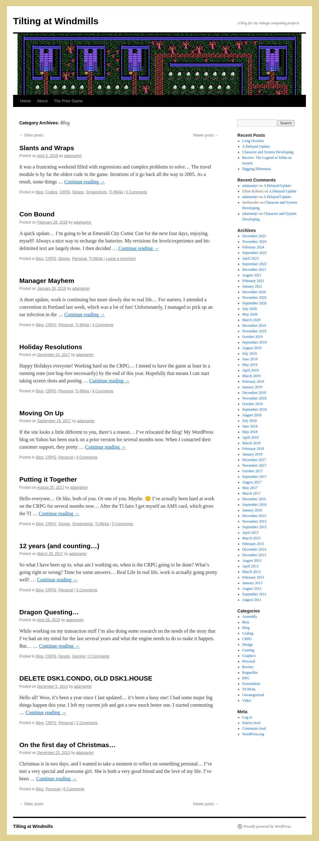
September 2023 (254, 253)
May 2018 (250, 432)
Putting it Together (48, 479)
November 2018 (254, 398)
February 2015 (253, 544)
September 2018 (254, 409)
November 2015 (254, 521)
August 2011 (251, 600)
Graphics (249, 656)
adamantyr (73, 156)
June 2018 (250, 426)
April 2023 (250, 258)
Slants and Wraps (46, 147)
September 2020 (254, 303)
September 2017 (254, 476)
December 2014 (254, 549)
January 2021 (252, 286)
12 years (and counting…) (59, 545)
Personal (79, 258)
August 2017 (252, 482)
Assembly (249, 616)
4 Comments (102, 391)
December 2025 (254, 236)
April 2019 (250, 370)
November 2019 (254, 331)
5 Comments (122, 524)
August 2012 (252, 588)
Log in (247, 717)
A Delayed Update (256, 146)
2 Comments (98, 656)
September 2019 (254, 342)
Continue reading (84, 181)
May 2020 (250, 314)
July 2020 (249, 309)
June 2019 (250, 359)
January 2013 (252, 583)
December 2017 (254, 460)
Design (78, 192)
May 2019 (250, 365)
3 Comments (136, 192)
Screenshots (96, 192)
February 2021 (253, 281)
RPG (246, 678)
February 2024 (253, 247)
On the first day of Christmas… (67, 744)
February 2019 (253, 381)
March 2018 (251, 443)
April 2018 (250, 437)
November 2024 (254, 241)
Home (25, 101)
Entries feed (251, 723)
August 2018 (252, 415)
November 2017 (254, 465)
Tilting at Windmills (55, 21)
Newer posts (206, 135)
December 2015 (254, 516)
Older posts (31, 135)
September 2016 (254, 504)
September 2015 (254, 527)
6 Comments (73, 789)
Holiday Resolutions (50, 346)
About (42, 101)
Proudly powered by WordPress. (268, 826)
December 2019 (254, 325)
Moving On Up (41, 413)
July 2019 (249, 353)
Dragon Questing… (49, 612)
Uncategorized (253, 695)
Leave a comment (121, 258)
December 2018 (254, 392)
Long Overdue (253, 141)
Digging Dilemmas (256, 169)
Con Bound (37, 214)
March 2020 (251, 320)
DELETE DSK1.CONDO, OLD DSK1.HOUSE (85, 678)
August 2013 (252, 560)
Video (246, 700)
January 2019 (252, 387)
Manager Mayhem (46, 280)
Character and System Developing (267, 152)
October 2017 (252, 471)
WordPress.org (253, 734)
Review (248, 667)
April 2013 (250, 566)
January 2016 (252, 510)
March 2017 (251, 493)
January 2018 (252, 454)
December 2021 (254, 269)
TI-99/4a (116, 192)
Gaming (78, 656)
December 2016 (254, 499)
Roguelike (250, 672)
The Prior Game (68, 101)
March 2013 (251, 572)
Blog (39, 192)
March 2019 (251, 376)
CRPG (65, 192)
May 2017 (250, 488)
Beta (245, 622)
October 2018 (252, 404)
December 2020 (254, 292)
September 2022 (254, 264)
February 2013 (253, 577)
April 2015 (250, 532)
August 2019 (252, 348)
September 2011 (254, 594)
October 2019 (252, 337)
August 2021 (252, 275)
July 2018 (249, 420)
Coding (51, 192)
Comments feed (254, 728)
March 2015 (251, 538)
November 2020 (254, 297)
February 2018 (253, 448)
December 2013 (254, 555)
